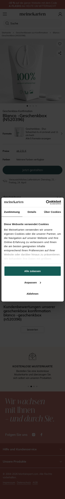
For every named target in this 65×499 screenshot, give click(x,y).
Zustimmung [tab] (12, 211)
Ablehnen (32, 293)
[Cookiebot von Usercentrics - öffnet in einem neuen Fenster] (46, 202)
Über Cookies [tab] (52, 211)
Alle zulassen (32, 271)
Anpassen (32, 282)
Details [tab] (32, 211)
